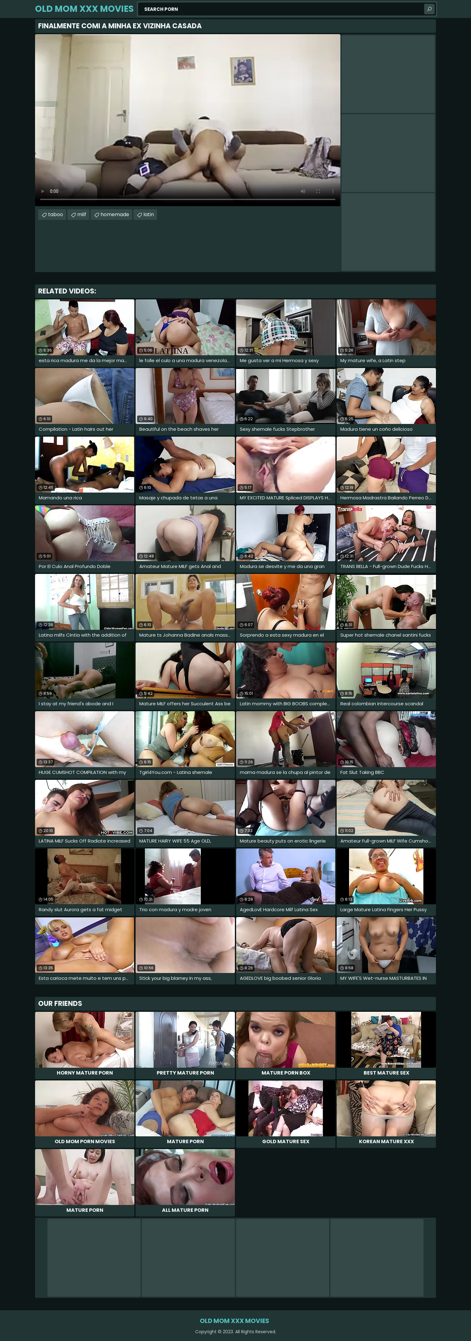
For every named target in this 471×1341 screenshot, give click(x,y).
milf (81, 214)
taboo (55, 214)
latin (148, 214)
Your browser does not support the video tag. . (187, 120)
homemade (115, 214)
